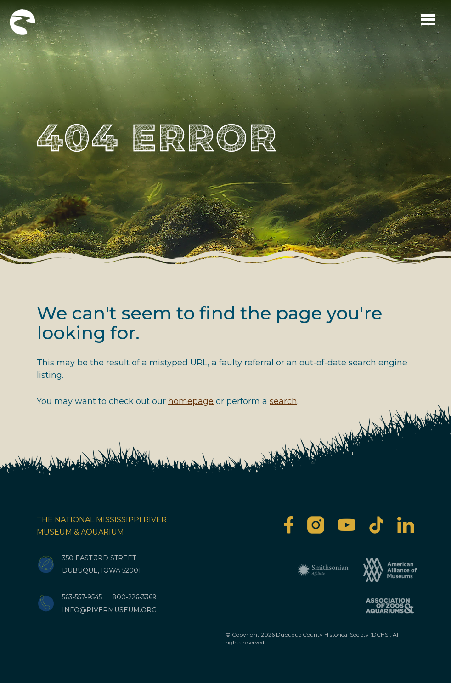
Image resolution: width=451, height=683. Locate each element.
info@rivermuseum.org (109, 610)
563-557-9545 (82, 597)
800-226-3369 (134, 597)
